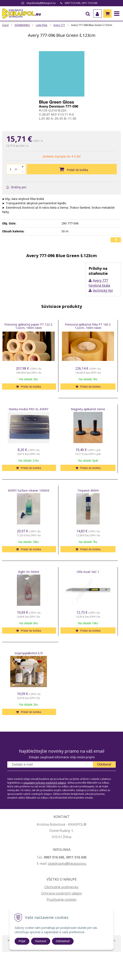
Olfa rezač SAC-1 (88, 572)
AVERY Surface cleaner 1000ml (28, 490)
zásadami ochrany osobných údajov (44, 782)
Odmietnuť (63, 941)
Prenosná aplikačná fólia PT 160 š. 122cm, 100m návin (88, 326)
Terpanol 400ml (88, 490)
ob (50, 863)
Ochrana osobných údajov (61, 893)
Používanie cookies (62, 899)
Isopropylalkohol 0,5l (29, 653)
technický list (103, 290)
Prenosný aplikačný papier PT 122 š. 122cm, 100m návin (28, 326)
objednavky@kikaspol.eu (41, 3)
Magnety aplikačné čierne (88, 409)
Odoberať (104, 764)
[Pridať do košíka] (72, 169)
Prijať (22, 941)
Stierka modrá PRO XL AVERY (28, 409)
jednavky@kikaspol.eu (69, 863)
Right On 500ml (28, 572)
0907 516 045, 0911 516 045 (81, 3)
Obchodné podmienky (61, 887)
